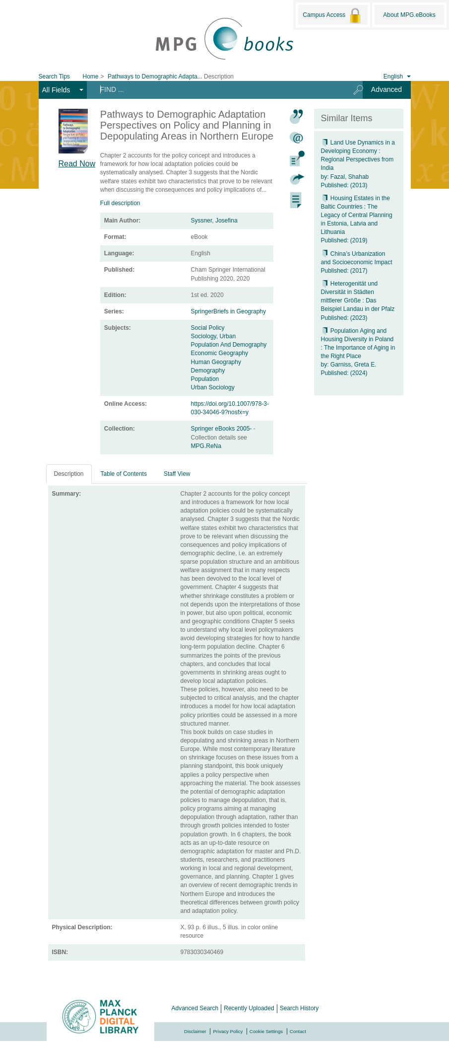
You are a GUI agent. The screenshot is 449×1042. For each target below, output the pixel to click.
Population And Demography (229, 344)
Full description (120, 203)
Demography (208, 370)
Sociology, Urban (213, 336)
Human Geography (216, 362)
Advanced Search (195, 1008)
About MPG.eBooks (409, 14)
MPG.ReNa (206, 446)
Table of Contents (124, 473)
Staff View (177, 473)
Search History (299, 1008)
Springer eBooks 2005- (222, 428)
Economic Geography (219, 353)
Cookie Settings (266, 1031)
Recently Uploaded (249, 1008)
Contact (298, 1031)
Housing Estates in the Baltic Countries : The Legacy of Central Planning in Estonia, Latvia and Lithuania (356, 215)
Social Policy (208, 327)
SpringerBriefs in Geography (228, 311)
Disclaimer (195, 1031)
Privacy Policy (228, 1031)
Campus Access (333, 15)
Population (205, 378)
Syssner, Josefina (214, 220)
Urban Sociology (213, 387)
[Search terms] (216, 89)
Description (69, 473)
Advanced (386, 89)
